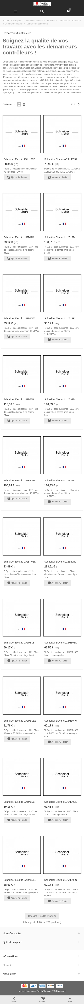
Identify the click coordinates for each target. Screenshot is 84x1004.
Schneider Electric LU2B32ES (20, 480)
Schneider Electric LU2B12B (19, 237)
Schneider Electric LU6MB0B (19, 801)
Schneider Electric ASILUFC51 (60, 159)
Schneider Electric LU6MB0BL (60, 801)
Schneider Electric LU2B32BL (60, 399)
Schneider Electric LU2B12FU (60, 318)
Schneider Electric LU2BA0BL (20, 561)
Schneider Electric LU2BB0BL (60, 561)
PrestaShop (42, 991)
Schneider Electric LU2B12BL (60, 237)
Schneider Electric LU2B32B (19, 399)
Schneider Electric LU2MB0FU (60, 720)
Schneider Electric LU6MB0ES (20, 880)
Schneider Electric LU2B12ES (20, 318)
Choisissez (9, 104)
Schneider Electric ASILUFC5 (19, 159)
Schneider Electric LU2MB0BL (60, 642)
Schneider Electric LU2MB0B (19, 642)
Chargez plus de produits (42, 916)
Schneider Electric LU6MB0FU (60, 880)
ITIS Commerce (59, 991)
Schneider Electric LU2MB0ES (20, 720)
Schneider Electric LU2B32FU (60, 480)
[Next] (78, 104)
